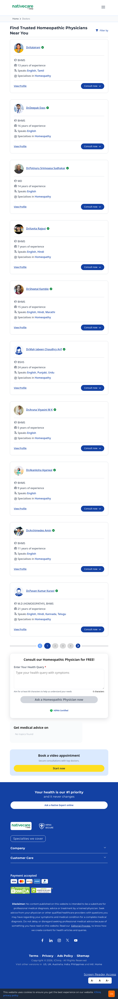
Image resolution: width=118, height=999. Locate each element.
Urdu (51, 372)
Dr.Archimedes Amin (38, 530)
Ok (111, 993)
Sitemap (83, 956)
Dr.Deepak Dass (35, 108)
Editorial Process (81, 925)
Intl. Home (96, 964)
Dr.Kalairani (33, 47)
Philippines (77, 964)
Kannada (50, 614)
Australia (57, 964)
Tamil (40, 70)
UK (49, 964)
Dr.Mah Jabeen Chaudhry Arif (44, 349)
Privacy (47, 956)
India (67, 964)
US (45, 964)
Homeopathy (43, 76)
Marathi (50, 312)
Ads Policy (65, 956)
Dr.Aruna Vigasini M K (39, 409)
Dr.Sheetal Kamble (37, 289)
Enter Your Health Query (30, 667)
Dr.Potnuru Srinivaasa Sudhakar (45, 168)
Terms (33, 956)
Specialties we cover (28, 838)
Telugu (62, 614)
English (31, 70)
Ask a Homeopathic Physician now (59, 699)
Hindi (40, 252)
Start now (59, 768)
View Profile (20, 85)
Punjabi (42, 372)
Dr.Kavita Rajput (36, 228)
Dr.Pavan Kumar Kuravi (40, 591)
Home (15, 18)
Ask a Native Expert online (59, 805)
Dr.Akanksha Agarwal (39, 470)
